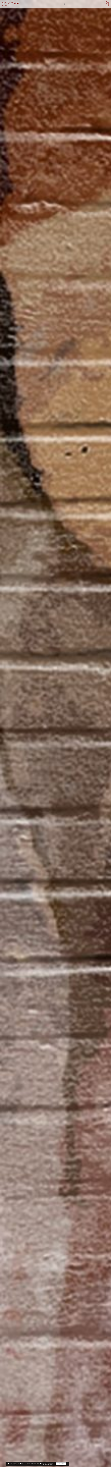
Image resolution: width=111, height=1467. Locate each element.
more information (48, 1463)
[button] (64, 4)
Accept (61, 1464)
